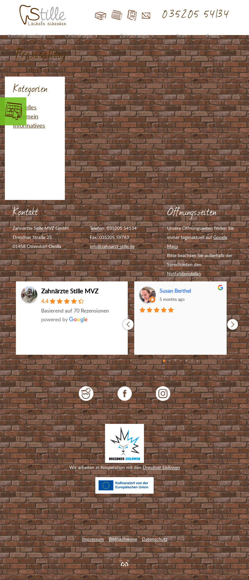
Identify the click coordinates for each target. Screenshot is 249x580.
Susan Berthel (175, 290)
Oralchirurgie (79, 35)
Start (100, 15)
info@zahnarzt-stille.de (112, 246)
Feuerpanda (124, 563)
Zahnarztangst (134, 35)
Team (181, 35)
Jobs (132, 15)
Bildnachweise (123, 539)
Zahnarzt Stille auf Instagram (163, 393)
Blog (117, 15)
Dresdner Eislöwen (161, 467)
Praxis (212, 35)
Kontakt (146, 15)
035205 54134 (196, 14)
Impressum (93, 539)
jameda (86, 393)
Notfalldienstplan (184, 273)
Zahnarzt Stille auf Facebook (124, 393)
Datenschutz (154, 539)
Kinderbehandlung (26, 35)
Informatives (29, 125)
